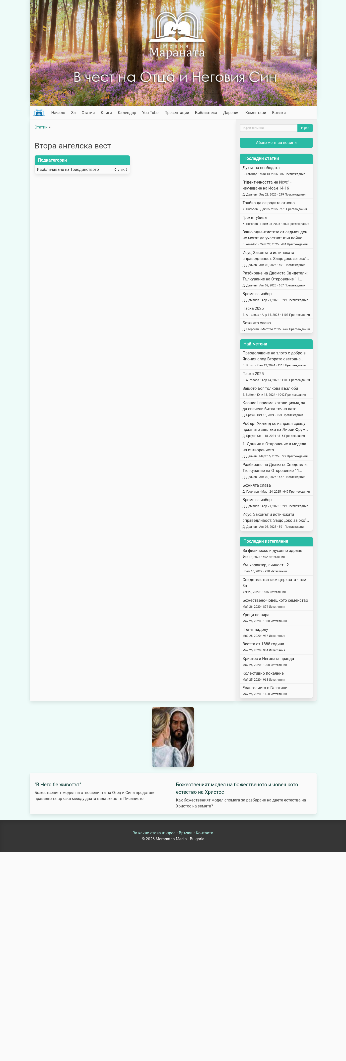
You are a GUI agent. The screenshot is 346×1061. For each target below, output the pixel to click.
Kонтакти (204, 833)
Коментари (255, 112)
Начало (58, 112)
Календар (127, 112)
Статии (88, 112)
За (73, 112)
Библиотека (206, 112)
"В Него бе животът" (58, 785)
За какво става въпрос (154, 833)
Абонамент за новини (276, 142)
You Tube (150, 112)
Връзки (279, 112)
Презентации (176, 112)
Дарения (231, 112)
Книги (106, 112)
